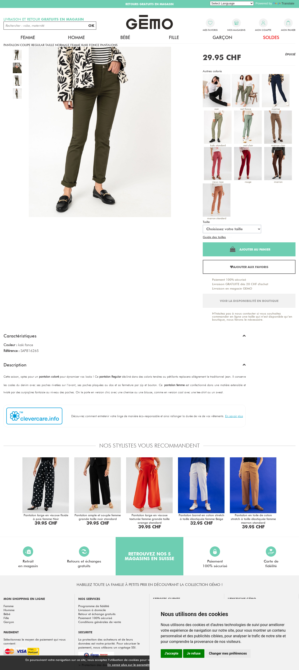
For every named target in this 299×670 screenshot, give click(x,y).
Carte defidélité (271, 557)
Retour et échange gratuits (97, 614)
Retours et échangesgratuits (84, 557)
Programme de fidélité (93, 606)
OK (91, 25)
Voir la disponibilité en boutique (249, 301)
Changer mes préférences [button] (228, 653)
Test (229, 237)
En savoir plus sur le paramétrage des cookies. (140, 664)
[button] (125, 337)
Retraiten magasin (28, 557)
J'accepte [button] (171, 653)
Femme (28, 37)
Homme (76, 37)
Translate (283, 3)
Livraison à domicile (92, 610)
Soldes (271, 37)
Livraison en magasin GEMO (232, 288)
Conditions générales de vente (99, 622)
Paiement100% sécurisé (215, 557)
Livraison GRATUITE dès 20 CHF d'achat (240, 284)
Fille (174, 37)
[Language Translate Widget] (232, 3)
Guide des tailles (214, 237)
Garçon (222, 37)
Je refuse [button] (194, 653)
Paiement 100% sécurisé (229, 279)
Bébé (125, 37)
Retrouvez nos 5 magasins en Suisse (149, 556)
